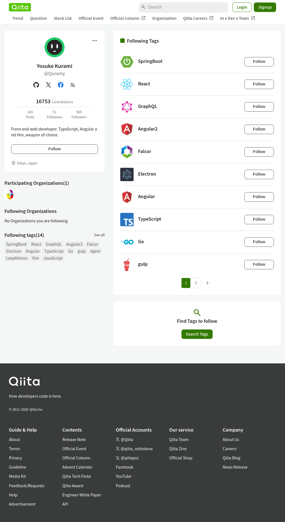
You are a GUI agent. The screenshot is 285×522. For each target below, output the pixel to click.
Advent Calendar (77, 467)
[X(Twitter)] (48, 85)
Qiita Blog (231, 458)
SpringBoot (16, 244)
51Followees (54, 114)
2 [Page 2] (196, 283)
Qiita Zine (178, 448)
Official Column (128, 18)
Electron (13, 251)
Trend (17, 18)
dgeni (95, 251)
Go (70, 251)
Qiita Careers (198, 18)
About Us (231, 439)
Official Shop (180, 458)
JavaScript (53, 258)
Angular (33, 251)
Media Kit (17, 476)
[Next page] (208, 283)
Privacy (15, 458)
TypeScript (54, 251)
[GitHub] (36, 85)
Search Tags (197, 334)
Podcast (123, 485)
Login (242, 7)
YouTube (123, 476)
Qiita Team (179, 439)
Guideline (17, 467)
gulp (82, 251)
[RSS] (73, 85)
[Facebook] (61, 85)
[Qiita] (20, 7)
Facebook (124, 467)
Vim (35, 258)
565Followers (79, 114)
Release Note (74, 439)
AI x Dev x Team (237, 18)
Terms (14, 448)
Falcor (92, 244)
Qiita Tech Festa (76, 476)
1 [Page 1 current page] (186, 283)
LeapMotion (17, 258)
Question (38, 18)
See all (99, 234)
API (65, 504)
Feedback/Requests (27, 485)
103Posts (30, 114)
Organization (164, 18)
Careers (229, 448)
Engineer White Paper (81, 495)
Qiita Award (72, 485)
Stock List (63, 18)
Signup (265, 7)
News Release (235, 467)
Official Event (91, 18)
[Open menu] (94, 40)
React (36, 244)
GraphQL (54, 244)
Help (13, 495)
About (14, 439)
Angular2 (74, 244)
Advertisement (22, 504)
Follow (54, 149)
